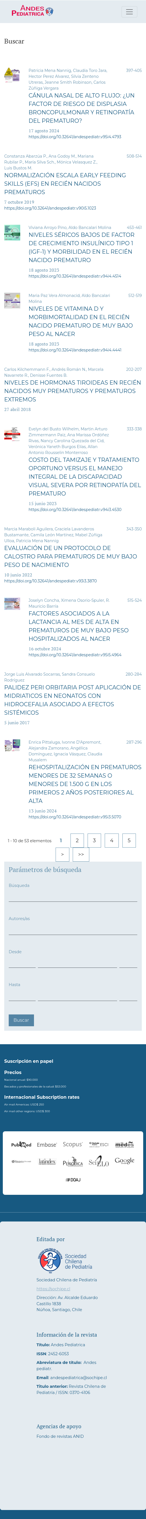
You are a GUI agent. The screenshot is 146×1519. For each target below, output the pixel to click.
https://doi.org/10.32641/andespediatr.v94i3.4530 (75, 509)
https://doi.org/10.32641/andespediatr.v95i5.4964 (75, 654)
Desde (15, 951)
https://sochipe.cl (53, 1288)
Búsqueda (19, 885)
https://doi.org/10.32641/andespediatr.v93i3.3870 (50, 580)
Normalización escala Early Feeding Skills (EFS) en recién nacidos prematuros (65, 184)
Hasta (14, 984)
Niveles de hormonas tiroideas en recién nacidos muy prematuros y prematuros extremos (72, 391)
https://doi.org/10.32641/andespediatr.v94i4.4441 (75, 350)
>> (81, 855)
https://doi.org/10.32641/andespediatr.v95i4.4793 (75, 136)
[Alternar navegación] (129, 11)
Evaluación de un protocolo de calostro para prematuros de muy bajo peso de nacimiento (70, 556)
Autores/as (19, 918)
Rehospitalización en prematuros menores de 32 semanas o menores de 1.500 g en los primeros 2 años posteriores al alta (85, 784)
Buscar (21, 1020)
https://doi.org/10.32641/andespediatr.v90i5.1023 (50, 208)
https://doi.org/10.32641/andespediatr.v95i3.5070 (75, 816)
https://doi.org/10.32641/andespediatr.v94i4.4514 (75, 276)
